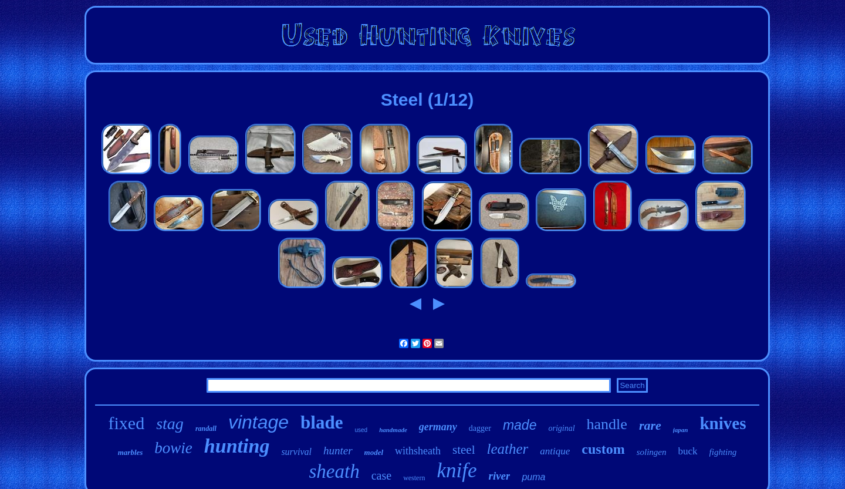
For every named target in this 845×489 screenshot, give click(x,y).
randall (206, 428)
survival (296, 452)
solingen (652, 452)
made (520, 425)
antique (555, 451)
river (499, 476)
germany (438, 427)
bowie (173, 448)
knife (456, 470)
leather (508, 449)
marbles (130, 452)
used (360, 430)
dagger (480, 428)
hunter (338, 450)
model (374, 452)
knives (722, 423)
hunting (237, 446)
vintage (258, 422)
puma (533, 477)
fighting (723, 452)
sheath (334, 471)
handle (607, 424)
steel (463, 450)
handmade (393, 429)
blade (321, 422)
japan (680, 429)
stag (170, 423)
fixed (127, 423)
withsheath (418, 451)
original (561, 428)
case (381, 475)
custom (603, 449)
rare (650, 425)
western (414, 478)
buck (688, 451)
